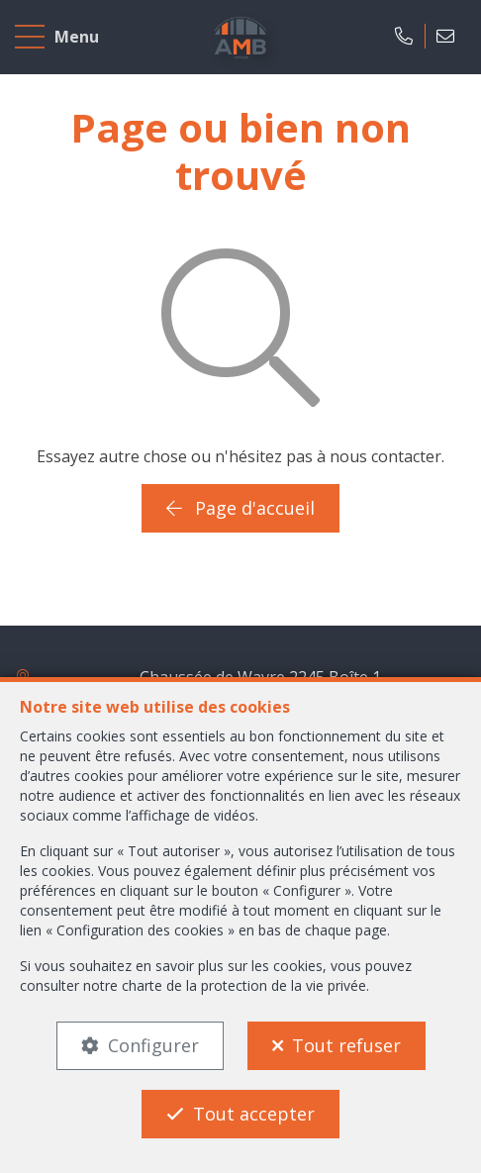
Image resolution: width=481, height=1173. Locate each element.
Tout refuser (346, 1045)
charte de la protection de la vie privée (244, 985)
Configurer (153, 1045)
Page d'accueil (240, 508)
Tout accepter (254, 1113)
